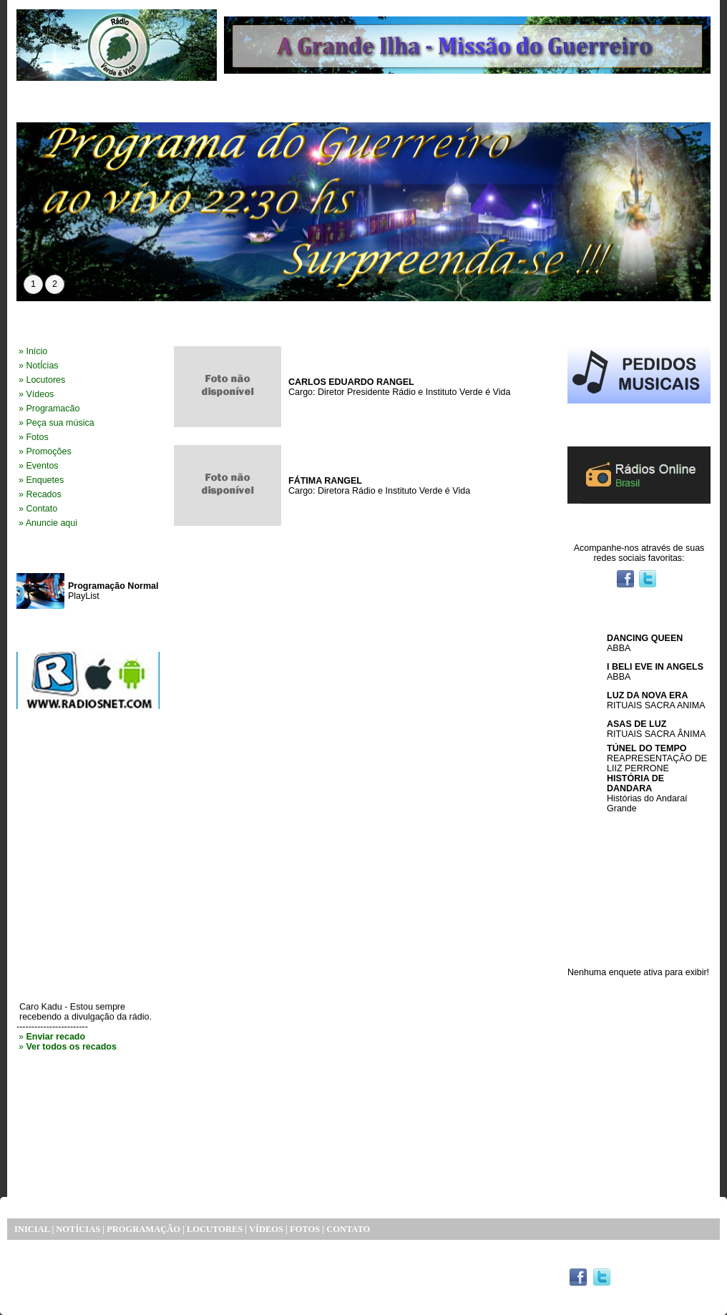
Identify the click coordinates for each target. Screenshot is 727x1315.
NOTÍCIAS (78, 1229)
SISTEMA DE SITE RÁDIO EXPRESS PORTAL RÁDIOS (149, 1281)
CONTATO (348, 1229)
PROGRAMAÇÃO (143, 1229)
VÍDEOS (266, 1229)
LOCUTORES (215, 1229)
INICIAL (31, 1229)
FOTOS (305, 1229)
